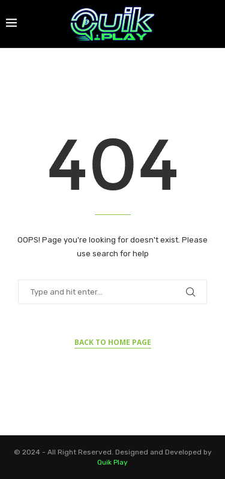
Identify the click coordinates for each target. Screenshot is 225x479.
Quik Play (112, 462)
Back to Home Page (112, 342)
